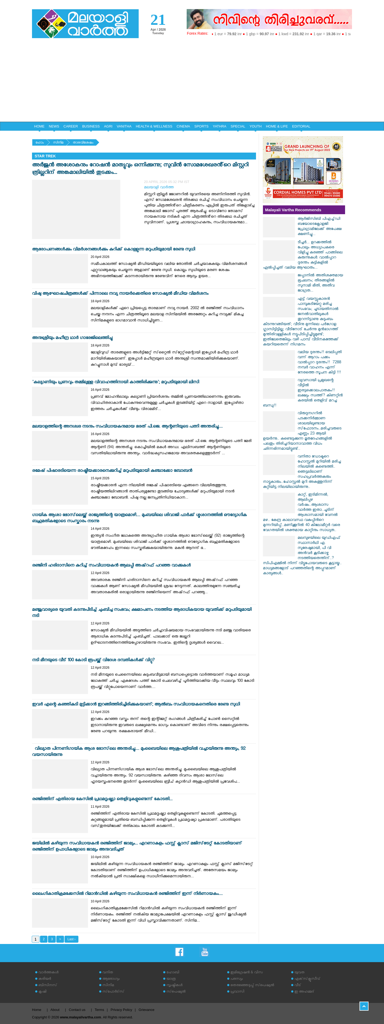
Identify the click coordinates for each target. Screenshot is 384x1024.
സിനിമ (58, 143)
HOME (39, 126)
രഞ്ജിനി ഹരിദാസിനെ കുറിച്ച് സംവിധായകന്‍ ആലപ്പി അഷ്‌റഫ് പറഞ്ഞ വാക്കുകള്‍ (111, 566)
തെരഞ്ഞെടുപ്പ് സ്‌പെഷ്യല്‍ (252, 985)
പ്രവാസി (237, 992)
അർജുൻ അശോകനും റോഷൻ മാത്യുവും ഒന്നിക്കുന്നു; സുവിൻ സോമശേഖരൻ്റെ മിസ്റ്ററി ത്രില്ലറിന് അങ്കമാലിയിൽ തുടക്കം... (140, 169)
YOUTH (256, 126)
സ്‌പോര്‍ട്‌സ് (113, 992)
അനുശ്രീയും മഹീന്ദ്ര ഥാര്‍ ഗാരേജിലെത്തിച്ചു (72, 339)
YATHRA (219, 126)
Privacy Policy (121, 1010)
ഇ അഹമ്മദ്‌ (304, 992)
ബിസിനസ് (47, 985)
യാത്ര (171, 979)
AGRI (108, 126)
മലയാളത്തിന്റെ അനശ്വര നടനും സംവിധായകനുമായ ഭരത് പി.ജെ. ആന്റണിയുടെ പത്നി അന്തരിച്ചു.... (127, 427)
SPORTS (201, 126)
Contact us (77, 1010)
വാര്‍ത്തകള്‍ (48, 972)
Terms (99, 1010)
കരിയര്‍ (44, 979)
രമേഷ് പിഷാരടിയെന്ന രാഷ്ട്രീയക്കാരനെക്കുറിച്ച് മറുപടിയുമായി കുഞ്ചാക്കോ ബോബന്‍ (112, 471)
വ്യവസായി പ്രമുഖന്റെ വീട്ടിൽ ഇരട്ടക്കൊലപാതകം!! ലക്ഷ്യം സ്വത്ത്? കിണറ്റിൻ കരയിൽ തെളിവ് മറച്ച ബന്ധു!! (303, 393)
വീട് (297, 985)
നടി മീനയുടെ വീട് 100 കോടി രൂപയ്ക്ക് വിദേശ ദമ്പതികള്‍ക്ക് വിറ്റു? (93, 661)
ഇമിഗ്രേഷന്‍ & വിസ (246, 972)
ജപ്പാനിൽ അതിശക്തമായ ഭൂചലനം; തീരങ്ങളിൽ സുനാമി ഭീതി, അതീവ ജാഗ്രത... (320, 283)
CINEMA (183, 126)
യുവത (299, 972)
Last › (71, 939)
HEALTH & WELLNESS (154, 126)
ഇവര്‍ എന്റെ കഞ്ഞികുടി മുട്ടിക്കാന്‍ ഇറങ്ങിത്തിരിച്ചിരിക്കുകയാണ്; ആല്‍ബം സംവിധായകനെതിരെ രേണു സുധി (136, 705)
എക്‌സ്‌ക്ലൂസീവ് (307, 979)
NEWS (54, 126)
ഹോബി (172, 972)
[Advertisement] (192, 81)
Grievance (146, 1010)
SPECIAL (238, 126)
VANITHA (124, 126)
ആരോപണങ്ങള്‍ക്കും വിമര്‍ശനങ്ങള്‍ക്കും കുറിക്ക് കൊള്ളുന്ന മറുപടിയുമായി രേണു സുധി (113, 250)
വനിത (107, 972)
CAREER (70, 126)
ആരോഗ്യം (110, 979)
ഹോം (39, 143)
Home (36, 1010)
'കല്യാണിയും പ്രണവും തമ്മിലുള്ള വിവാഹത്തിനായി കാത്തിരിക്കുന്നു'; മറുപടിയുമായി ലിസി (115, 383)
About (54, 1010)
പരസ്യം (236, 979)
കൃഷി (42, 992)
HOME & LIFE (277, 126)
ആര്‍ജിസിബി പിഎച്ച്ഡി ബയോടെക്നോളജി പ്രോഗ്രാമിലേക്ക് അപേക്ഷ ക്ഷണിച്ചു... (320, 227)
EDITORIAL (301, 126)
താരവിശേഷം (83, 143)
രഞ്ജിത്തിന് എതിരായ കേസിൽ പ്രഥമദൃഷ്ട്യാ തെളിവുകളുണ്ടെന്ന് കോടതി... (102, 800)
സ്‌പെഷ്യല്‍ (176, 992)
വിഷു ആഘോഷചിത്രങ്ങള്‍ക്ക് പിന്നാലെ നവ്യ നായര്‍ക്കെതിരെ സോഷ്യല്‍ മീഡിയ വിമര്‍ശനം (120, 294)
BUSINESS (91, 126)
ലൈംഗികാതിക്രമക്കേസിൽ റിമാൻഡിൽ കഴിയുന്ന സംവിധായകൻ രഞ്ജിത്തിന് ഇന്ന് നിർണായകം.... (127, 894)
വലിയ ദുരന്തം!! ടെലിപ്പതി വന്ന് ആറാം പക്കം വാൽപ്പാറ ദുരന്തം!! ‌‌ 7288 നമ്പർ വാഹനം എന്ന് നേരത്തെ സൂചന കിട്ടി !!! (320, 363)
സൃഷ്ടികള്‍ (174, 985)
